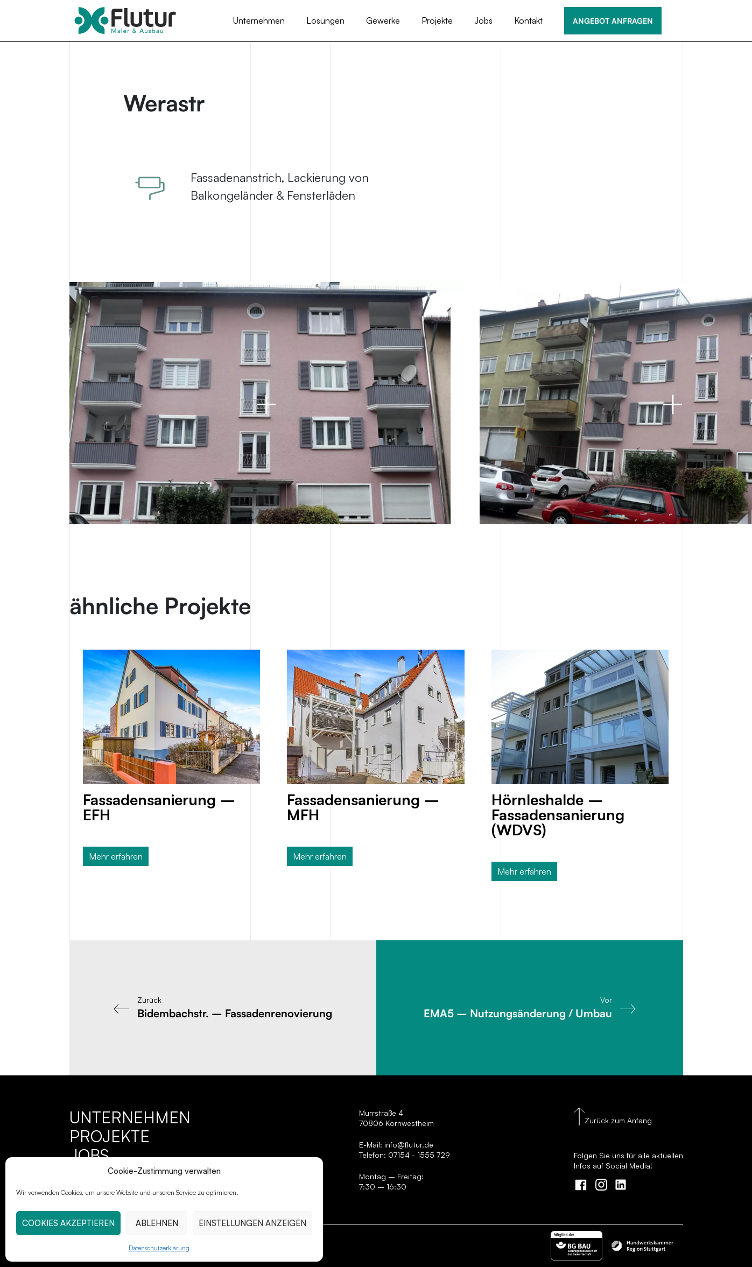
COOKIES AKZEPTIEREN (68, 1223)
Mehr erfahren (116, 856)
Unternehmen (259, 21)
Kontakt (528, 21)
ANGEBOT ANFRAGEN (613, 20)
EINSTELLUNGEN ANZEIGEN (252, 1223)
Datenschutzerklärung (159, 1248)
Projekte (437, 21)
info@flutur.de (407, 1144)
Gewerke (383, 21)
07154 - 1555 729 (419, 1154)
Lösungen (325, 21)
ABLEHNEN (157, 1223)
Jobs (483, 21)
